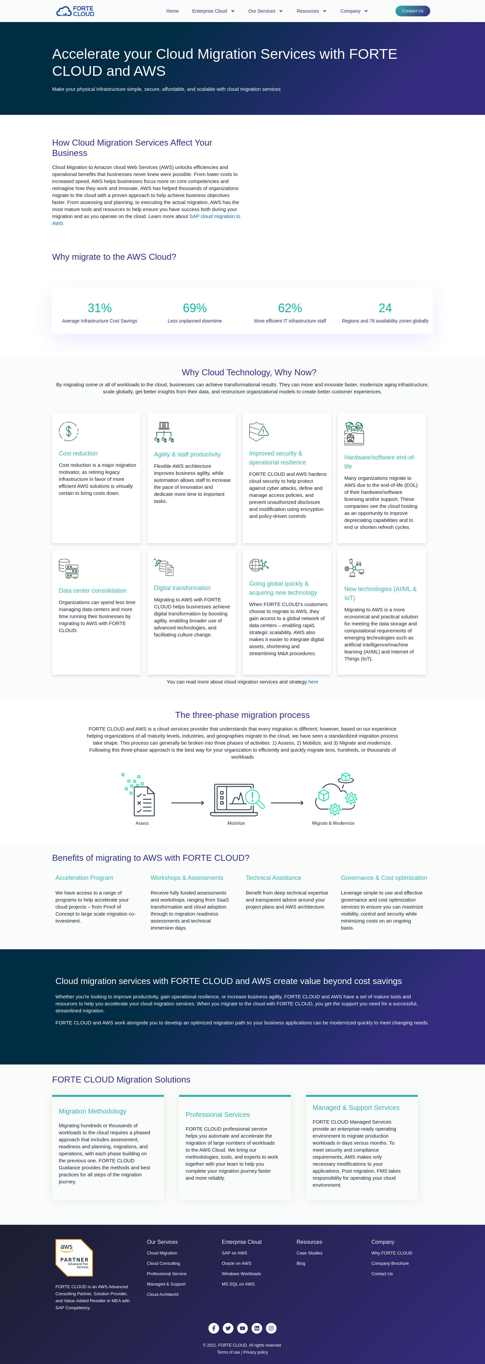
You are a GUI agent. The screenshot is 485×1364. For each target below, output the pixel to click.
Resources (312, 11)
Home (172, 11)
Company (354, 11)
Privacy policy (256, 1352)
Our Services (266, 11)
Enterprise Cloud (213, 11)
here (313, 682)
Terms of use (228, 1352)
